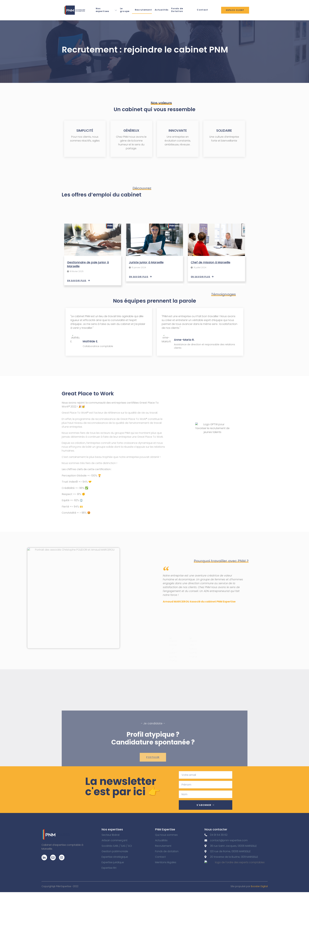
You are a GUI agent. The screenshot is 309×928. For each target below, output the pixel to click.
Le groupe (125, 10)
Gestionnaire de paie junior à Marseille (88, 264)
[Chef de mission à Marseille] (216, 240)
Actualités (161, 9)
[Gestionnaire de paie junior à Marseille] (92, 240)
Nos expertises (106, 10)
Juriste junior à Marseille (146, 262)
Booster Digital (259, 886)
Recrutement (143, 9)
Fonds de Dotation (177, 10)
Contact (202, 9)
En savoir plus (78, 280)
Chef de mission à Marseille (210, 262)
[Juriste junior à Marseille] (154, 240)
